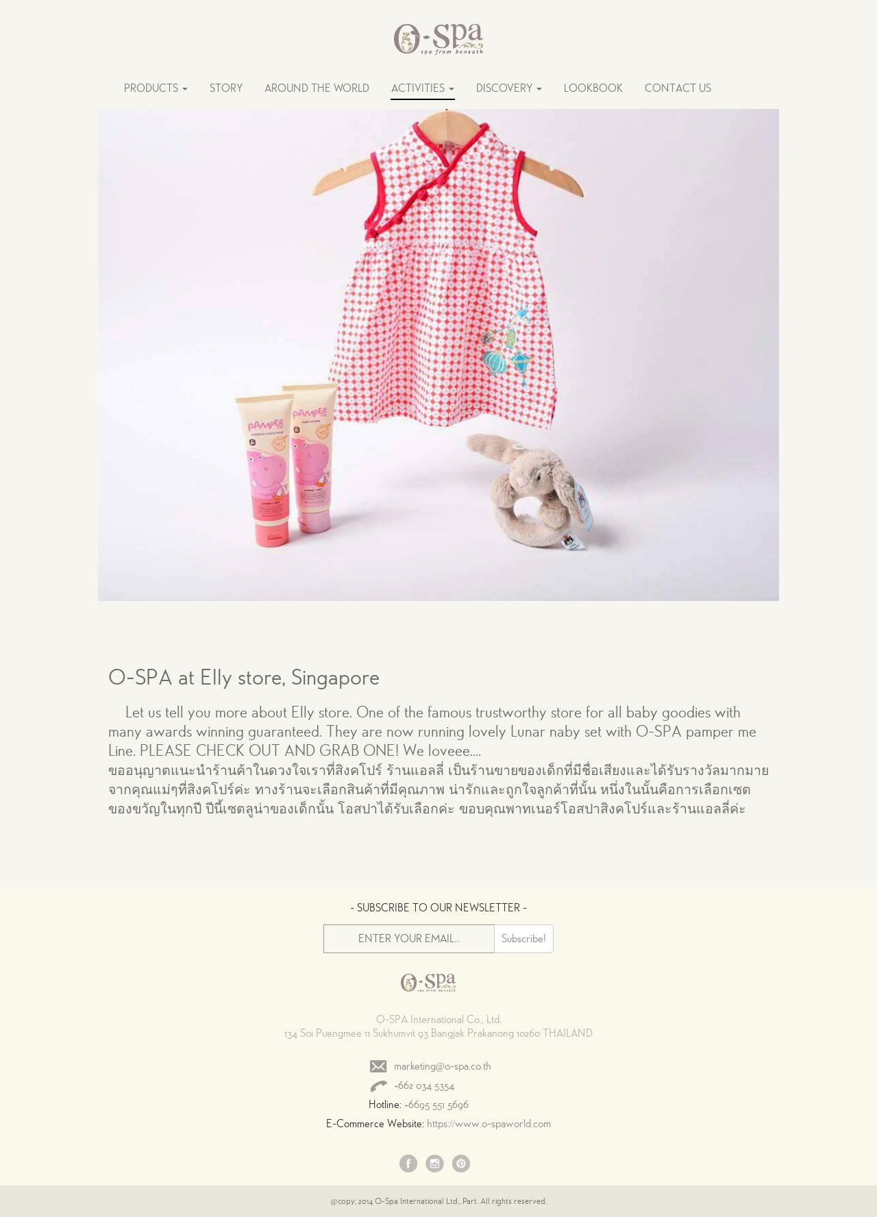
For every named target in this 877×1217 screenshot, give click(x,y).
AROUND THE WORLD (316, 88)
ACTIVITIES (422, 88)
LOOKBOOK (593, 88)
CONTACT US (678, 88)
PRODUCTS (156, 88)
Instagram (435, 1165)
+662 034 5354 (424, 1085)
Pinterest (461, 1165)
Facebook (409, 1165)
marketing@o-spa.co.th (442, 1066)
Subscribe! (524, 939)
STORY (226, 88)
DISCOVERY (509, 88)
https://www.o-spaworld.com (489, 1124)
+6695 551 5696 (436, 1104)
